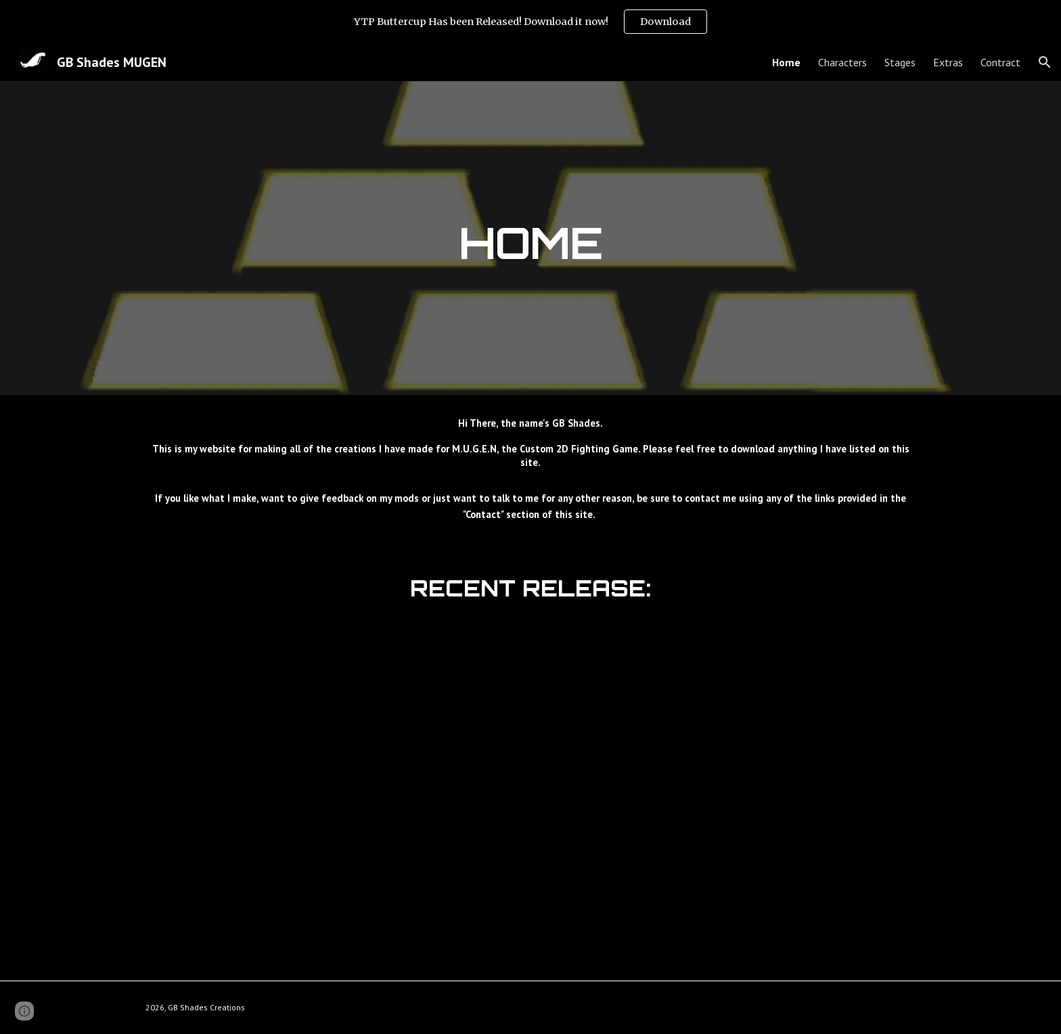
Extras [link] (948, 62)
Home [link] (786, 62)
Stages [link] (900, 62)
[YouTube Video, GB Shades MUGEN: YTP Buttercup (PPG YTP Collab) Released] (530, 790)
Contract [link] (1000, 62)
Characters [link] (842, 62)
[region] (530, 21)
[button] (1045, 62)
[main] (530, 238)
